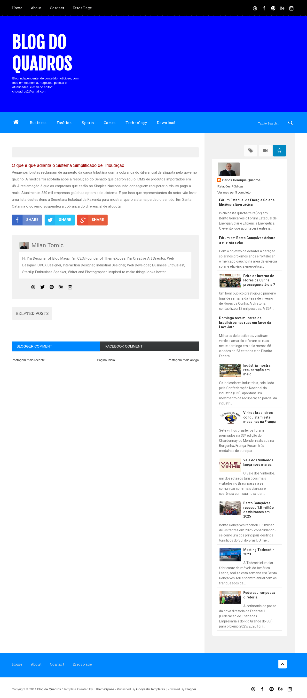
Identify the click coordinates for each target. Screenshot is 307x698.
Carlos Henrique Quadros (241, 180)
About (36, 7)
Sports (88, 122)
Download (166, 122)
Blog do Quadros (42, 53)
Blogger (190, 689)
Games (110, 122)
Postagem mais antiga (183, 360)
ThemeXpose (105, 689)
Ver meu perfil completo (234, 192)
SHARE (25, 220)
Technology (136, 122)
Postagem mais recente (28, 360)
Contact (57, 7)
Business (38, 122)
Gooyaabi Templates (150, 689)
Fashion (64, 122)
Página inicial (106, 360)
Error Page (82, 7)
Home (17, 7)
